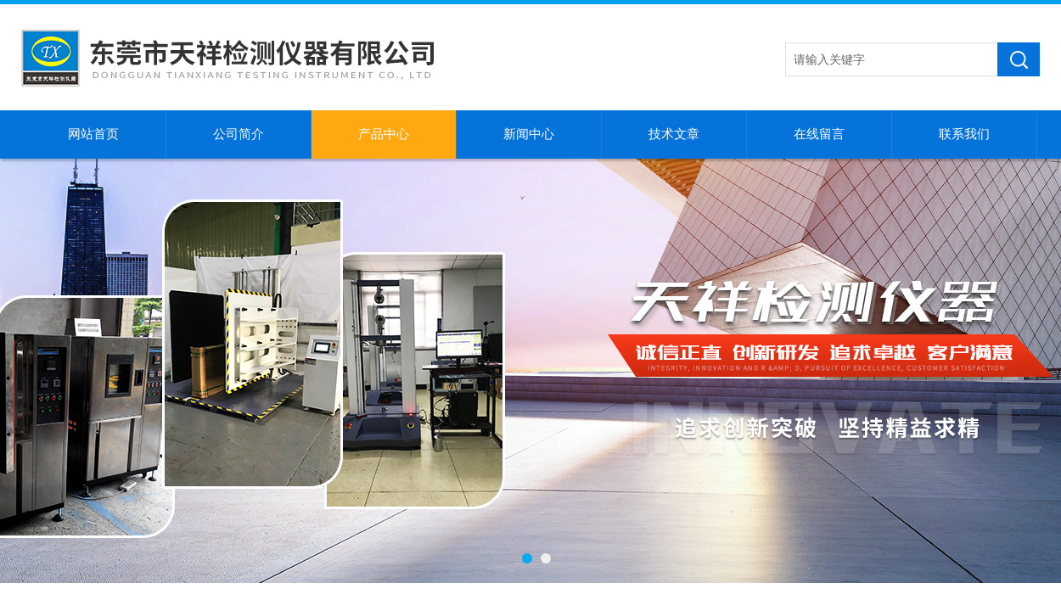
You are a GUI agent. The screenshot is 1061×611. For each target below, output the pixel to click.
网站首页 (93, 134)
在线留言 (819, 134)
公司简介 (238, 134)
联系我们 (964, 134)
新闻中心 (528, 134)
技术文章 (673, 134)
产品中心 (383, 134)
